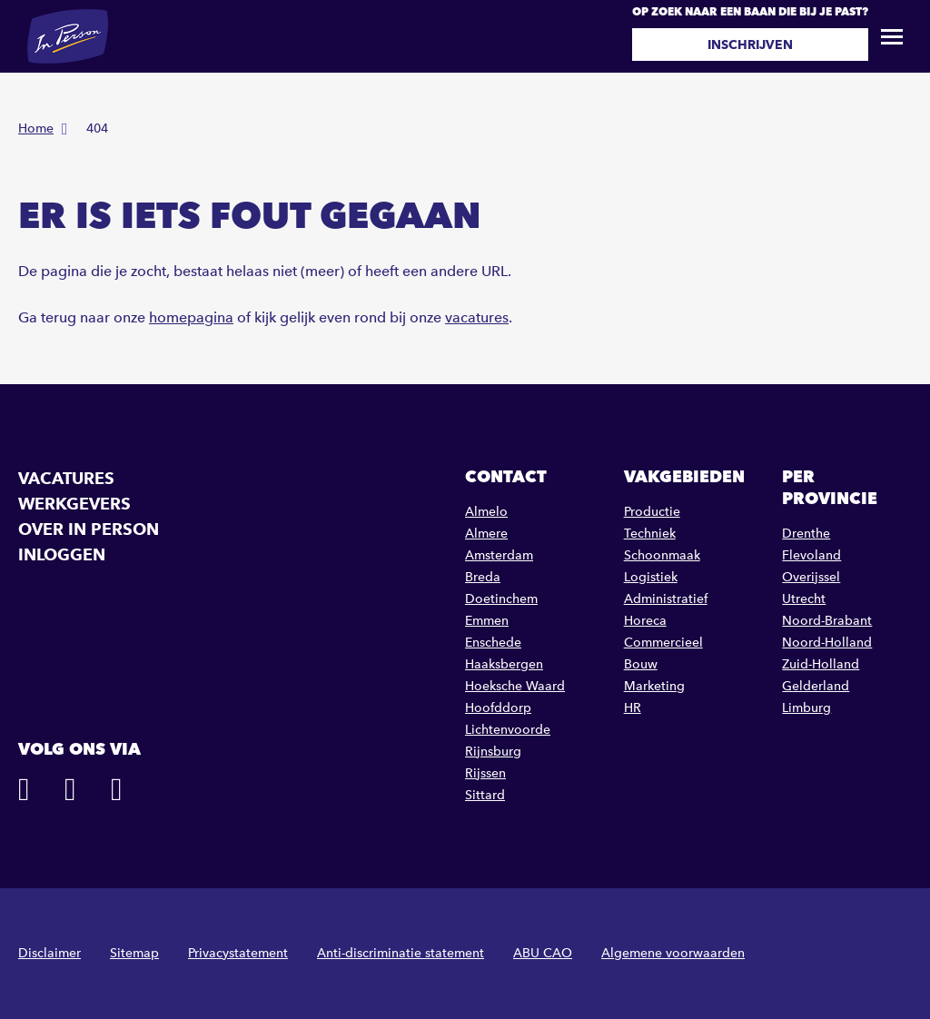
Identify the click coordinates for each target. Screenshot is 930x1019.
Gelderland (815, 686)
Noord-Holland (827, 642)
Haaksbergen (504, 664)
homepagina (191, 317)
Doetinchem (501, 599)
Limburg (806, 708)
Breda (482, 577)
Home (36, 128)
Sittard (485, 795)
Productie (652, 511)
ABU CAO (542, 953)
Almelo (486, 511)
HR (632, 708)
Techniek (650, 533)
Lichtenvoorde (507, 729)
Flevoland (811, 555)
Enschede (493, 642)
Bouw (641, 664)
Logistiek (651, 577)
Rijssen (485, 773)
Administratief (665, 599)
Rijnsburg (493, 751)
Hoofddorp (498, 708)
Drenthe (806, 533)
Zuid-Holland (820, 664)
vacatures (477, 317)
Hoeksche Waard (515, 686)
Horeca (645, 620)
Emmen (487, 620)
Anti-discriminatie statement (400, 953)
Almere (486, 533)
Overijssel (811, 577)
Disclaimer (49, 953)
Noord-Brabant (827, 620)
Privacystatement (238, 953)
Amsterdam (499, 555)
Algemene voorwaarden (673, 953)
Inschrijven (750, 44)
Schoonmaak (662, 555)
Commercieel (663, 642)
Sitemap (134, 953)
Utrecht (804, 599)
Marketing (654, 686)
